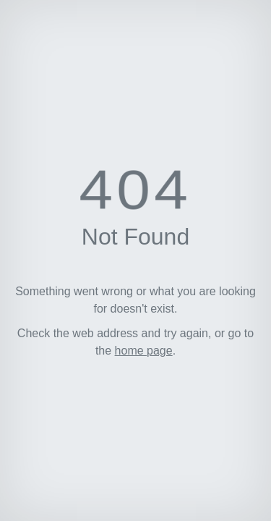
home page (144, 350)
